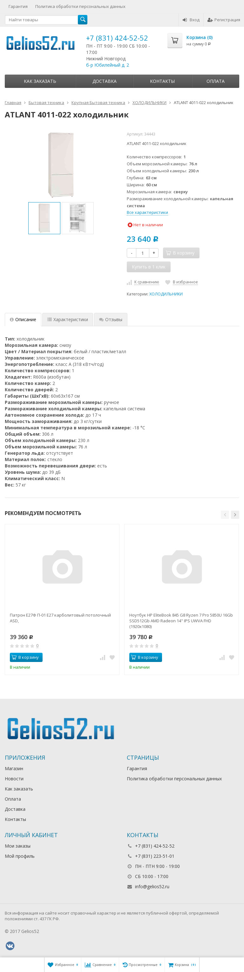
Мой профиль (20, 856)
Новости (14, 779)
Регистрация (223, 20)
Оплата (216, 81)
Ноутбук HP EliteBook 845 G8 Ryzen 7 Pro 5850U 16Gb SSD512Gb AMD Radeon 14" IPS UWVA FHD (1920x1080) (181, 620)
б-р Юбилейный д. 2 (107, 65)
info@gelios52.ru (152, 886)
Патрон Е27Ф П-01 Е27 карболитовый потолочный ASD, (60, 618)
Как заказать (40, 81)
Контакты (162, 81)
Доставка (104, 81)
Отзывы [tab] (110, 319)
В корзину (25, 657)
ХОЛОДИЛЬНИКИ (166, 294)
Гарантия (18, 6)
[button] (225, 515)
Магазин (14, 768)
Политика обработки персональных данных (80, 6)
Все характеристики (147, 212)
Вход (191, 20)
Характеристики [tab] (67, 319)
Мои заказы (17, 846)
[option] (44, 218)
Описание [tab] (23, 319)
